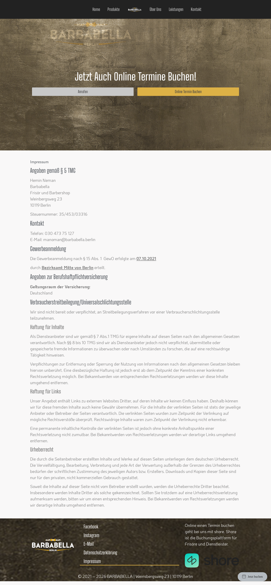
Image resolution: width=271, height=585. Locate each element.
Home (96, 9)
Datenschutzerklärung (100, 552)
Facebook (91, 526)
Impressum (92, 561)
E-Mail (89, 544)
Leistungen (176, 9)
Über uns (155, 9)
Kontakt (196, 9)
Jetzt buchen (252, 576)
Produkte (113, 9)
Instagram (91, 535)
